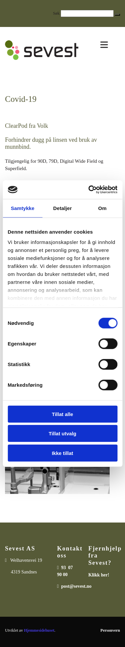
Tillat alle (62, 414)
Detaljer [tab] (62, 208)
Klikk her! (98, 574)
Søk (56, 13)
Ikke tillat (62, 453)
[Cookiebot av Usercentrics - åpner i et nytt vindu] (89, 189)
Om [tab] (102, 208)
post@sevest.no (76, 586)
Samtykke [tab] (22, 208)
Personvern (110, 630)
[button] (117, 15)
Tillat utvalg (62, 433)
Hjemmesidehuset (39, 630)
